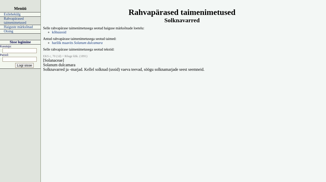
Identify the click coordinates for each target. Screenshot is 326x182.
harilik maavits (77, 43)
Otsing (8, 31)
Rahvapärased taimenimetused (15, 21)
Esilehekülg (12, 14)
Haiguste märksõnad (18, 27)
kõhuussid (59, 32)
